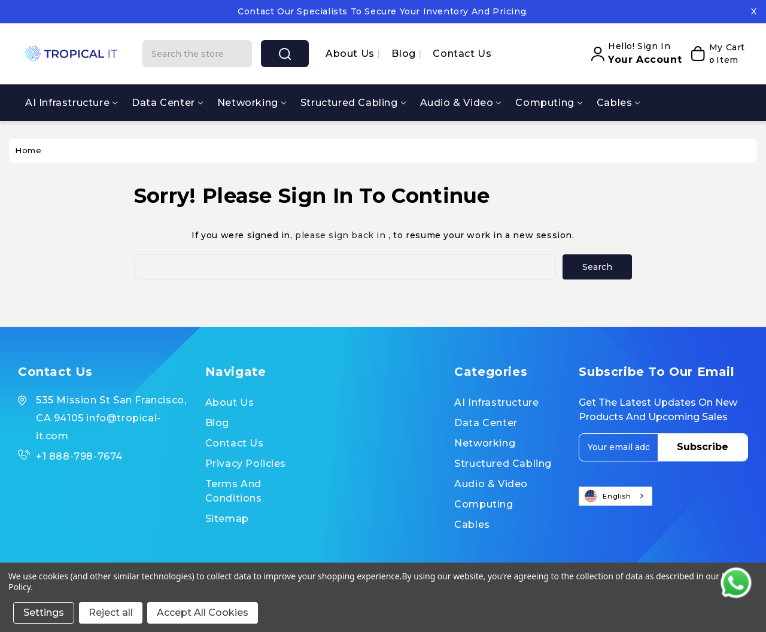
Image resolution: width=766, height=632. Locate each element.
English (608, 496)
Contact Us (462, 53)
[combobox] (615, 496)
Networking (251, 102)
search (285, 54)
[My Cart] (716, 53)
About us (351, 53)
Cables (618, 102)
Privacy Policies (246, 463)
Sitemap (227, 518)
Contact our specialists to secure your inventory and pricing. (383, 11)
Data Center (167, 102)
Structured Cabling (353, 102)
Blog (404, 53)
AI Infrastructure (71, 102)
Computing (548, 102)
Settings (43, 612)
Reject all (111, 612)
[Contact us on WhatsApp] (736, 583)
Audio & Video (460, 102)
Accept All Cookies (202, 612)
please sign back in (340, 235)
